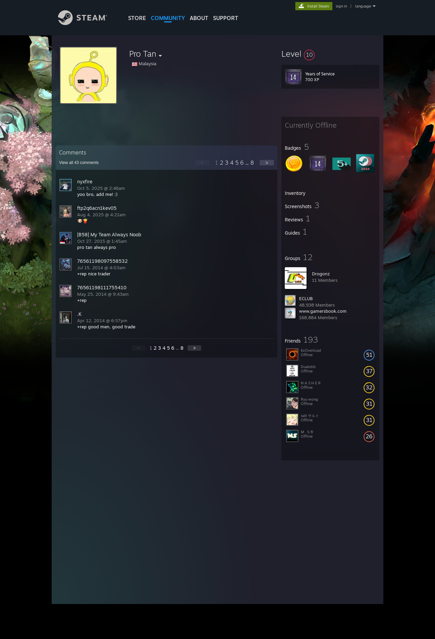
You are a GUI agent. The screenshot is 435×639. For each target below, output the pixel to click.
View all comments (79, 162)
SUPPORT (225, 18)
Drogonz (321, 273)
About (199, 18)
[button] (330, 53)
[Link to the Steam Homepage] (88, 23)
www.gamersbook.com (323, 311)
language (363, 6)
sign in (341, 6)
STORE (137, 18)
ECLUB (306, 298)
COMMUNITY (168, 18)
